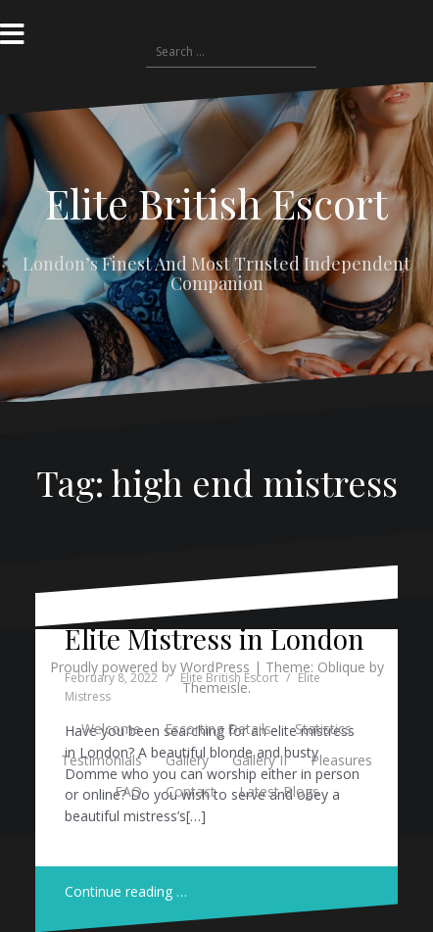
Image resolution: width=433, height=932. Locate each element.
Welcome (111, 728)
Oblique (341, 667)
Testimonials (101, 760)
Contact (191, 791)
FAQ (128, 791)
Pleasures (341, 760)
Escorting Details (218, 728)
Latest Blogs (279, 791)
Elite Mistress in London (214, 638)
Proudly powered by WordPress (150, 667)
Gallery (187, 760)
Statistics (323, 728)
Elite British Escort (216, 202)
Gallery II (259, 760)
